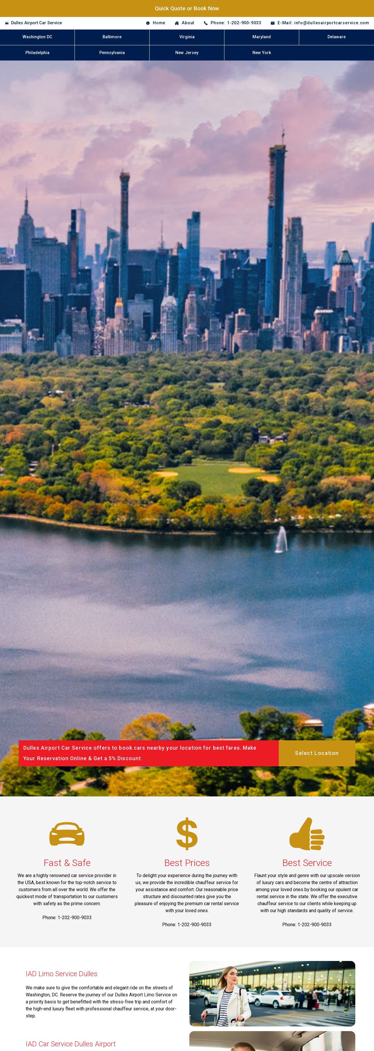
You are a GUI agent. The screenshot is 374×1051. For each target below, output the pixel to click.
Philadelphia (37, 52)
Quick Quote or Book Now (187, 8)
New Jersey (186, 52)
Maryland (261, 36)
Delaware (337, 36)
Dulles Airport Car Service (36, 22)
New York (261, 52)
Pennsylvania (112, 52)
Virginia (187, 36)
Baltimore (112, 36)
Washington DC (37, 36)
